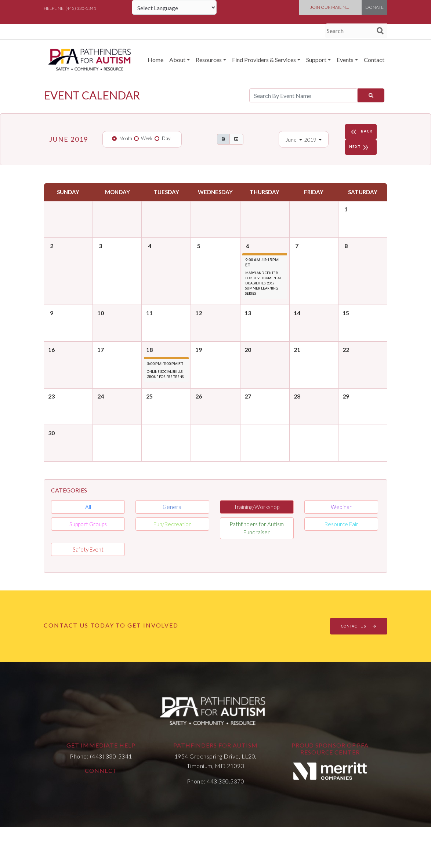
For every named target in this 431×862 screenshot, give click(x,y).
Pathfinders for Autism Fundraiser (256, 528)
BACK (361, 131)
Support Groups (88, 524)
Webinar (341, 506)
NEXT (360, 147)
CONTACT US (358, 626)
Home (155, 59)
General (172, 506)
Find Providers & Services (264, 59)
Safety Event (88, 549)
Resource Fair (341, 524)
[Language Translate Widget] (174, 7)
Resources (209, 59)
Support (316, 59)
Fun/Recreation (172, 524)
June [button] (292, 140)
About (177, 59)
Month (125, 138)
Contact (374, 59)
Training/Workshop (256, 506)
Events (345, 59)
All (88, 506)
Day (166, 138)
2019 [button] (310, 140)
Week (147, 138)
